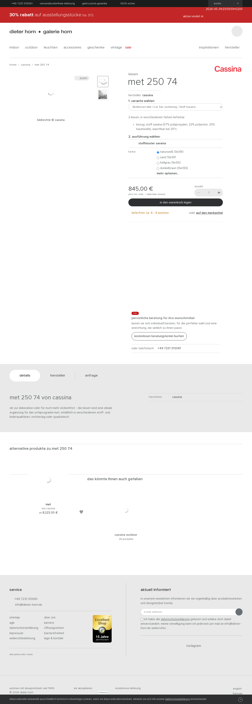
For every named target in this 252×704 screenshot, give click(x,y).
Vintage (116, 47)
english (236, 688)
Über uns (50, 617)
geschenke (97, 47)
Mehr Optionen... (168, 173)
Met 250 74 (42, 64)
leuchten (52, 47)
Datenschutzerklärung (23, 627)
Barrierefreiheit (54, 633)
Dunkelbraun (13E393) (172, 168)
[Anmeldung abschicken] (239, 611)
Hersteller (234, 47)
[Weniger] (198, 193)
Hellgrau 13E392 (169, 163)
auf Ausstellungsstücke (51, 15)
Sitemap (14, 617)
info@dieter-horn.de (25, 605)
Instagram (191, 646)
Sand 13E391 (166, 157)
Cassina (25, 64)
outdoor (33, 47)
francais (236, 693)
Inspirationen (210, 47)
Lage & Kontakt (53, 638)
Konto (216, 3)
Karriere (49, 622)
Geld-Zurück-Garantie (94, 3)
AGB (12, 622)
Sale (130, 47)
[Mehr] (219, 193)
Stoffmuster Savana (150, 143)
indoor (15, 47)
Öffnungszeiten (54, 627)
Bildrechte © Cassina (51, 120)
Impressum (16, 633)
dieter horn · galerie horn (40, 32)
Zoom (81, 78)
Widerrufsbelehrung (22, 638)
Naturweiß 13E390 (170, 152)
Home (13, 64)
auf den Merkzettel (209, 212)
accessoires (74, 47)
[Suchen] (237, 31)
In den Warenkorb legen (175, 202)
